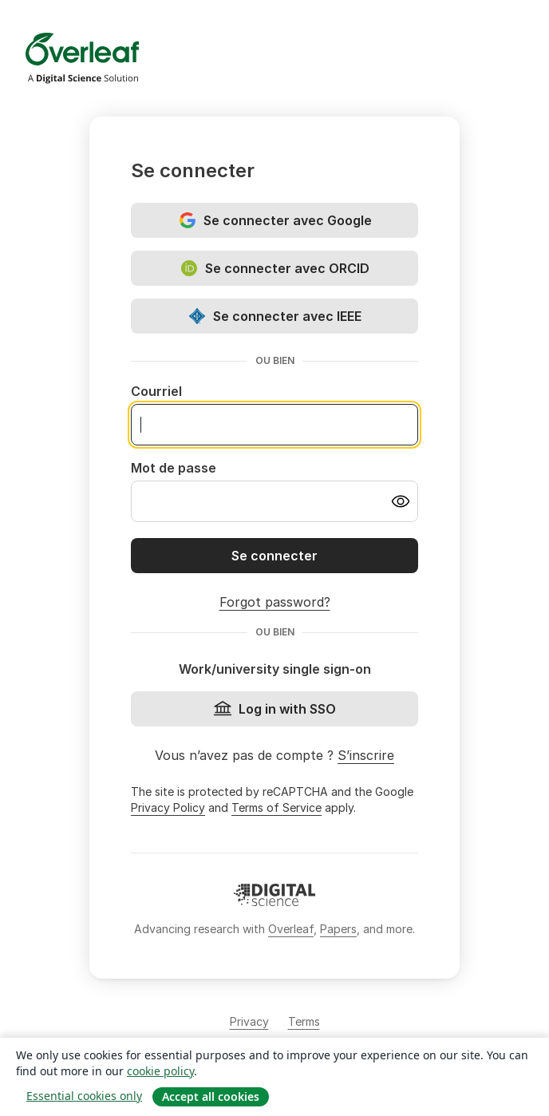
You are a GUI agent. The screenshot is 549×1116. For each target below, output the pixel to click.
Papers (338, 929)
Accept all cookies (210, 1096)
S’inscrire (366, 755)
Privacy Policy (168, 807)
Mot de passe (173, 468)
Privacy (249, 1021)
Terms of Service (276, 807)
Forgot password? (274, 602)
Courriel (156, 391)
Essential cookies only (84, 1095)
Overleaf (291, 929)
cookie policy (160, 1070)
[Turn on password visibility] (400, 501)
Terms (304, 1021)
